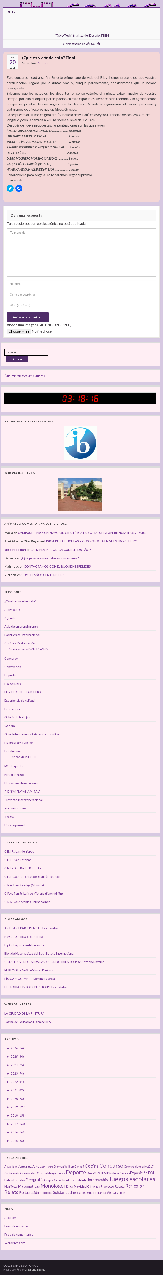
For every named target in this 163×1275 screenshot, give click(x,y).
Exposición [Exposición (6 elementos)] (139, 1173)
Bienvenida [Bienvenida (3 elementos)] (61, 1166)
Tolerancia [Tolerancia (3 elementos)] (99, 1192)
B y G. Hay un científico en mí (24, 945)
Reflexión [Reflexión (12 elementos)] (135, 1185)
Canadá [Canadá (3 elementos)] (79, 1166)
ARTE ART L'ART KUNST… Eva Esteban (31, 928)
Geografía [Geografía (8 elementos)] (35, 1179)
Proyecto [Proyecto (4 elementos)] (107, 1186)
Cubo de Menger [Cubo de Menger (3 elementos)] (47, 1173)
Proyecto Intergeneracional (23, 800)
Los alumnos (12, 751)
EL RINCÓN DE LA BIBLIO (22, 692)
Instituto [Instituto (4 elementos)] (80, 1180)
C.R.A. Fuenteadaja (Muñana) (24, 885)
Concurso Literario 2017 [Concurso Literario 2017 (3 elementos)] (138, 1166)
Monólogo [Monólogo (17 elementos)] (52, 1186)
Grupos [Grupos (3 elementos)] (48, 1180)
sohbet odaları (15, 549)
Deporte (10, 675)
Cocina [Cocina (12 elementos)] (92, 1166)
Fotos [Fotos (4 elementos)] (8, 1180)
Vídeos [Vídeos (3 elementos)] (121, 1192)
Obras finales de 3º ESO (79, 44)
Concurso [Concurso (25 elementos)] (111, 1165)
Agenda (9, 618)
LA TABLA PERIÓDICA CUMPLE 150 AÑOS (61, 549)
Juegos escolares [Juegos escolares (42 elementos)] (132, 1179)
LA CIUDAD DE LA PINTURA (24, 1013)
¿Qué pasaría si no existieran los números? (50, 558)
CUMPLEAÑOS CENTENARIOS (43, 575)
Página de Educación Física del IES (27, 1022)
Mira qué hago (14, 774)
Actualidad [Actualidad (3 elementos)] (11, 1166)
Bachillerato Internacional (22, 635)
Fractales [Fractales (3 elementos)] (19, 1180)
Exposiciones (13, 709)
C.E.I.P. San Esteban (17, 860)
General (9, 726)
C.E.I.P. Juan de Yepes (19, 851)
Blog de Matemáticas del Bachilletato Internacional (39, 953)
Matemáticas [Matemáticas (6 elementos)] (29, 1186)
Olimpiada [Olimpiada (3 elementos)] (93, 1186)
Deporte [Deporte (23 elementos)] (76, 1172)
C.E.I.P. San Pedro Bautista (22, 868)
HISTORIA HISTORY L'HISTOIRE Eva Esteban (36, 987)
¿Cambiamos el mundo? (20, 601)
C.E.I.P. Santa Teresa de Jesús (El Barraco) (32, 876)
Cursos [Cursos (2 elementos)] (61, 1173)
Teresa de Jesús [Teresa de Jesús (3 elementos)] (82, 1192)
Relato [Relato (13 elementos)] (11, 1192)
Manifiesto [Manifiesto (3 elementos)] (10, 1186)
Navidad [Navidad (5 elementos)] (80, 1186)
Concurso (43, 63)
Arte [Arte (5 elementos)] (35, 1166)
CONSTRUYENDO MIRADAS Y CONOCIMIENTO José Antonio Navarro (54, 962)
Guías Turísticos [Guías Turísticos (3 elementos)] (64, 1180)
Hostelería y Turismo (18, 742)
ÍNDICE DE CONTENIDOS (25, 376)
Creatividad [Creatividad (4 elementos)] (28, 1173)
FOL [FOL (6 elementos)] (151, 1173)
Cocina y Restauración (19, 643)
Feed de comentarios (18, 1234)
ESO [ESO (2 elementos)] (127, 1173)
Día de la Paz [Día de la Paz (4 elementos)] (115, 1173)
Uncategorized (14, 825)
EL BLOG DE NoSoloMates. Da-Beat (29, 970)
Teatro (9, 817)
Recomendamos (15, 808)
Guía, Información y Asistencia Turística (31, 734)
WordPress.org (14, 1243)
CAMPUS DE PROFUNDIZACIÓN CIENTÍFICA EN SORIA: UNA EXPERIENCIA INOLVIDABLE (82, 533)
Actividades (12, 609)
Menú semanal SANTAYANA (28, 649)
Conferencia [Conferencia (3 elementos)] (12, 1173)
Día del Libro (12, 684)
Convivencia (12, 667)
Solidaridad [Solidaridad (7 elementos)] (62, 1192)
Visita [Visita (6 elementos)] (111, 1192)
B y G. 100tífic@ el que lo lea (23, 936)
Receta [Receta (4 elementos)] (120, 1186)
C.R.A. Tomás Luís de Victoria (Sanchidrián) (33, 893)
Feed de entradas (16, 1226)
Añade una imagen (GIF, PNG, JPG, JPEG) (39, 325)
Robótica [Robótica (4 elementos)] (45, 1192)
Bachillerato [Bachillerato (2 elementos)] (46, 1166)
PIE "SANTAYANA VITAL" (22, 791)
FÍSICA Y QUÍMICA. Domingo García (29, 978)
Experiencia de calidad (19, 700)
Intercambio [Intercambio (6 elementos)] (98, 1180)
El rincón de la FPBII (22, 757)
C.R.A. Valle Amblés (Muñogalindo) (27, 902)
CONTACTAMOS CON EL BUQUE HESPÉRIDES (57, 566)
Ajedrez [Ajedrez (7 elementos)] (25, 1166)
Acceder (10, 1217)
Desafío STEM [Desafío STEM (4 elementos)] (97, 1173)
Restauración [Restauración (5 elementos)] (29, 1192)
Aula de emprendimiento (21, 626)
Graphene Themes (35, 1269)
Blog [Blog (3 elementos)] (71, 1166)
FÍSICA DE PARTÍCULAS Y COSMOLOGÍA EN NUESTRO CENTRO (90, 541)
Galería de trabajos (17, 717)
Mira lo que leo (14, 766)
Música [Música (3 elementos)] (68, 1186)
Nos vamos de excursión (21, 783)
